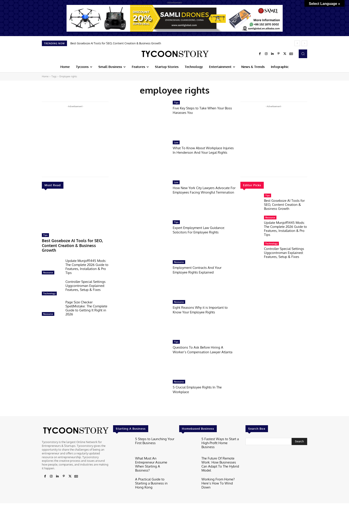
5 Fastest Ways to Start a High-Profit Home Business (218, 440)
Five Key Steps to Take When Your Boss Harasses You (201, 110)
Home (45, 76)
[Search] (299, 441)
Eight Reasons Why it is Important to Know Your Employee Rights (203, 309)
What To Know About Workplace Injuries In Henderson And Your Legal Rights (204, 152)
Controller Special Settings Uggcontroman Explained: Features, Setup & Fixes (85, 279)
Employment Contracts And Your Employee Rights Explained (200, 269)
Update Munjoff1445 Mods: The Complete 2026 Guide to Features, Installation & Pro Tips (86, 260)
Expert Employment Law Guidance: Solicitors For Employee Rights (202, 229)
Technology (49, 286)
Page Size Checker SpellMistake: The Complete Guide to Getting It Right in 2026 (86, 302)
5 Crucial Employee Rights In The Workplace (200, 389)
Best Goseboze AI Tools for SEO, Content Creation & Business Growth (115, 43)
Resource (48, 266)
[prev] (297, 43)
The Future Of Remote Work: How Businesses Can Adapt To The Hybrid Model (221, 461)
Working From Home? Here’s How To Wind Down (220, 478)
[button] (303, 53)
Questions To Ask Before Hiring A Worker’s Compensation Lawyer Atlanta (201, 352)
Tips (45, 235)
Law (176, 142)
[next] (304, 43)
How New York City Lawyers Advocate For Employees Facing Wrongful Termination (200, 192)
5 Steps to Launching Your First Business (152, 440)
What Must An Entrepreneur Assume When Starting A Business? (153, 461)
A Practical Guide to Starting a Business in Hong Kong (154, 478)
